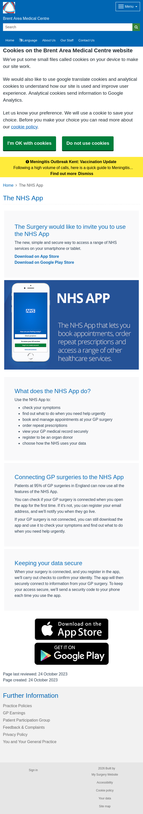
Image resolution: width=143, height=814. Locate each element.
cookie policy (24, 126)
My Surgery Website (105, 774)
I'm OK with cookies (29, 143)
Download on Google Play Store (44, 262)
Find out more (63, 173)
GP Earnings (14, 713)
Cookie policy (105, 790)
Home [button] (9, 40)
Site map (105, 806)
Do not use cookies (87, 143)
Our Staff (67, 40)
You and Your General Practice (30, 742)
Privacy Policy (15, 734)
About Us (49, 40)
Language (28, 40)
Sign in (33, 770)
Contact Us (86, 40)
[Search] (68, 27)
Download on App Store (37, 256)
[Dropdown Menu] (128, 6)
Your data (105, 798)
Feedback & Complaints (24, 727)
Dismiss (85, 173)
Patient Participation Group (26, 720)
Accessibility (105, 782)
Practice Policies (17, 706)
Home (8, 185)
